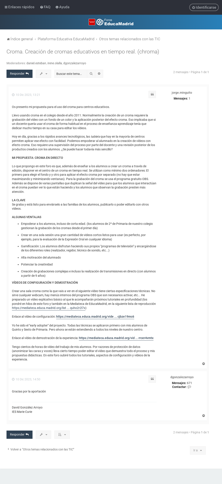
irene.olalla (54, 63)
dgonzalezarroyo (74, 63)
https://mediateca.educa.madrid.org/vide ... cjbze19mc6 (95, 316)
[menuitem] (45, 7)
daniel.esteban (36, 63)
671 (189, 382)
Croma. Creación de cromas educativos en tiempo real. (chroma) (83, 51)
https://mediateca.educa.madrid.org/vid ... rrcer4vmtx (116, 338)
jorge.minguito (182, 92)
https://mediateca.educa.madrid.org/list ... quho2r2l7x (48, 308)
